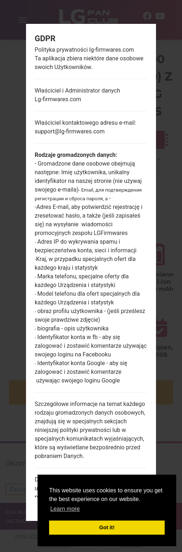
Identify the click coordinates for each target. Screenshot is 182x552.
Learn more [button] (65, 509)
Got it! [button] (106, 527)
